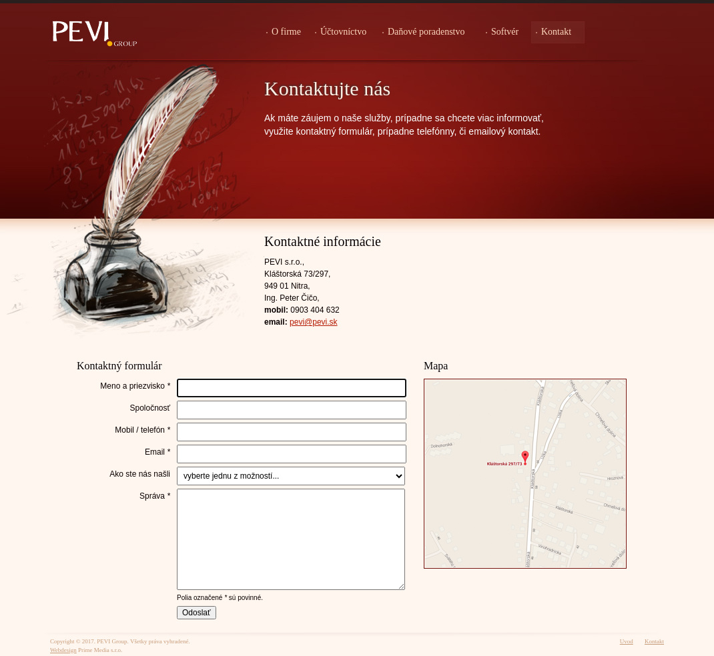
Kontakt (556, 32)
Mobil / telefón (142, 430)
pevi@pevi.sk (314, 322)
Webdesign (63, 650)
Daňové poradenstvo (426, 32)
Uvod (626, 641)
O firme (286, 32)
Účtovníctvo (343, 32)
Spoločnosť (149, 408)
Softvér (504, 32)
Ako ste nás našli (139, 474)
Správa (154, 496)
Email (157, 452)
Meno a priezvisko (135, 386)
